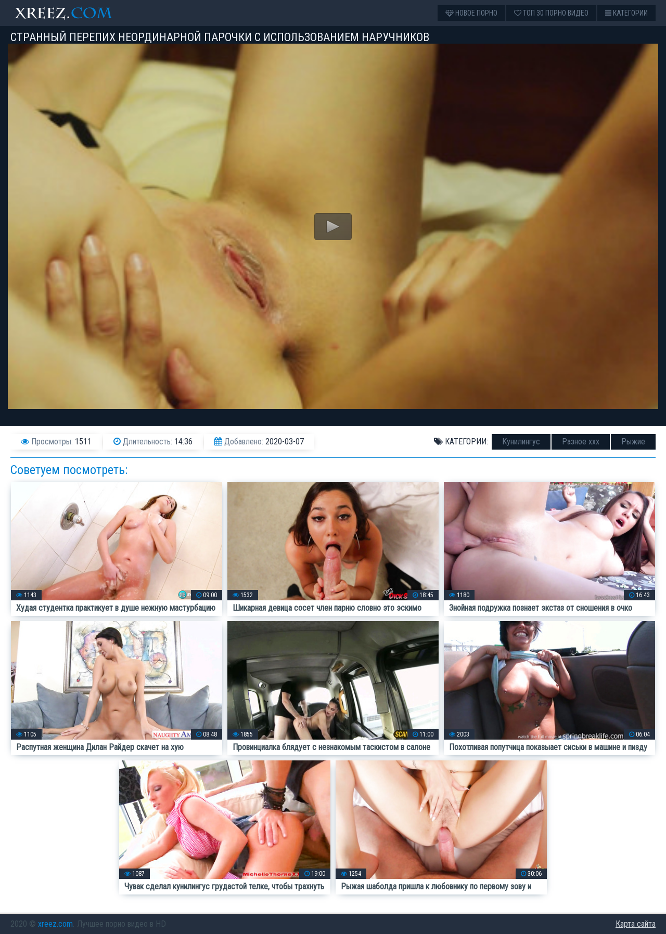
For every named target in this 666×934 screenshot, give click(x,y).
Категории (626, 13)
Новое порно (471, 13)
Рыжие (633, 441)
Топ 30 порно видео (551, 13)
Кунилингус (521, 441)
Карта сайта (636, 924)
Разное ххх (580, 441)
